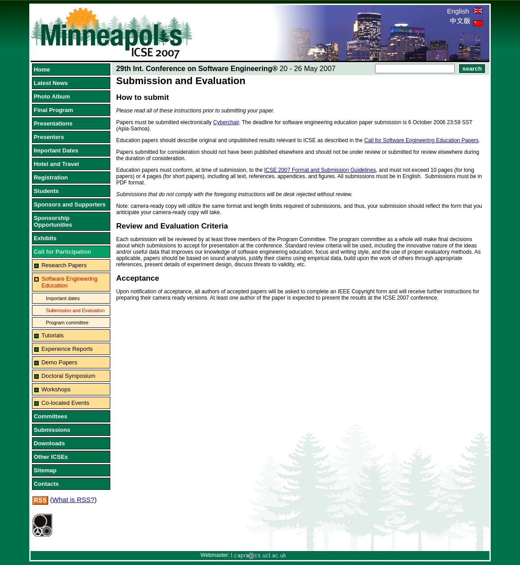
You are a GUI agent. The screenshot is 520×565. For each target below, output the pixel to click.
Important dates (63, 298)
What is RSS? (73, 499)
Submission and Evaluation (75, 310)
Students (46, 191)
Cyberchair (226, 122)
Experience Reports (67, 348)
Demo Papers (59, 362)
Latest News (51, 83)
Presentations (53, 123)
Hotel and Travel (56, 164)
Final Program (53, 110)
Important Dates (56, 150)
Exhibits (45, 238)
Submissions (52, 429)
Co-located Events (65, 402)
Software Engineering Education (69, 282)
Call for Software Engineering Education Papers (421, 140)
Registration (51, 177)
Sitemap (45, 470)
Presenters (49, 137)
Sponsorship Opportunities (53, 221)
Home (42, 69)
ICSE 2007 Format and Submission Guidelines (320, 170)
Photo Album (52, 96)
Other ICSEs (51, 456)
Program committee (67, 322)
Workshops (56, 389)
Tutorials (52, 335)
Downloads (49, 443)
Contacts (46, 483)
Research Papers (63, 265)
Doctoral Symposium (68, 375)
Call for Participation (62, 251)
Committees (50, 416)
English (465, 11)
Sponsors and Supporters (70, 204)
